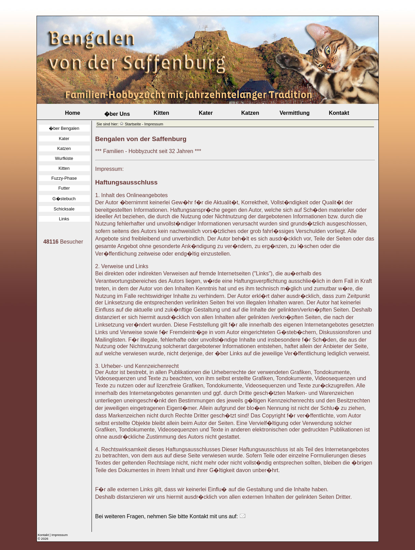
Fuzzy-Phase (64, 178)
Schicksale (64, 208)
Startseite (133, 124)
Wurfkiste (64, 158)
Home (72, 113)
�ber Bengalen (64, 128)
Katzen (250, 113)
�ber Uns (117, 114)
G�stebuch (64, 198)
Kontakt (339, 113)
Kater (206, 113)
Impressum (60, 535)
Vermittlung (294, 113)
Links (64, 218)
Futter (64, 188)
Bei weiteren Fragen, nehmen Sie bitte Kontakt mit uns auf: (170, 516)
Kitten (161, 113)
